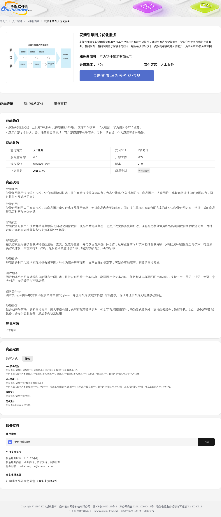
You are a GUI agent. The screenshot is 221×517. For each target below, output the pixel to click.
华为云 (4, 21)
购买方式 (12, 358)
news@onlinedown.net (106, 511)
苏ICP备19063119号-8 (105, 506)
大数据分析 (33, 21)
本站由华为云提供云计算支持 (137, 511)
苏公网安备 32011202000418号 (137, 506)
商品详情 (6, 103)
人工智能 (17, 21)
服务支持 (60, 103)
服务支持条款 (47, 481)
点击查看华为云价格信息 (116, 76)
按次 (27, 358)
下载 (206, 442)
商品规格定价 (33, 103)
